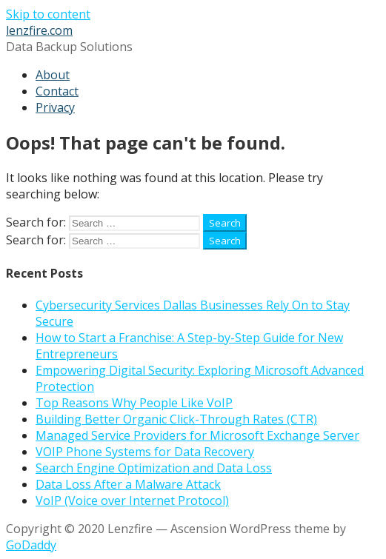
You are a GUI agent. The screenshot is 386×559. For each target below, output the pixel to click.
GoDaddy (31, 545)
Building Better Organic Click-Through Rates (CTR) (176, 419)
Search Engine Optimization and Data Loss (154, 468)
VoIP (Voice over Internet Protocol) (132, 500)
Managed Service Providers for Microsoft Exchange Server (197, 435)
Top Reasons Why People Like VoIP (134, 403)
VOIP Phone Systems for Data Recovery (145, 451)
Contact (57, 91)
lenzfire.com (39, 30)
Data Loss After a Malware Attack (128, 484)
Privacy (55, 107)
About (53, 75)
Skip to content (48, 14)
